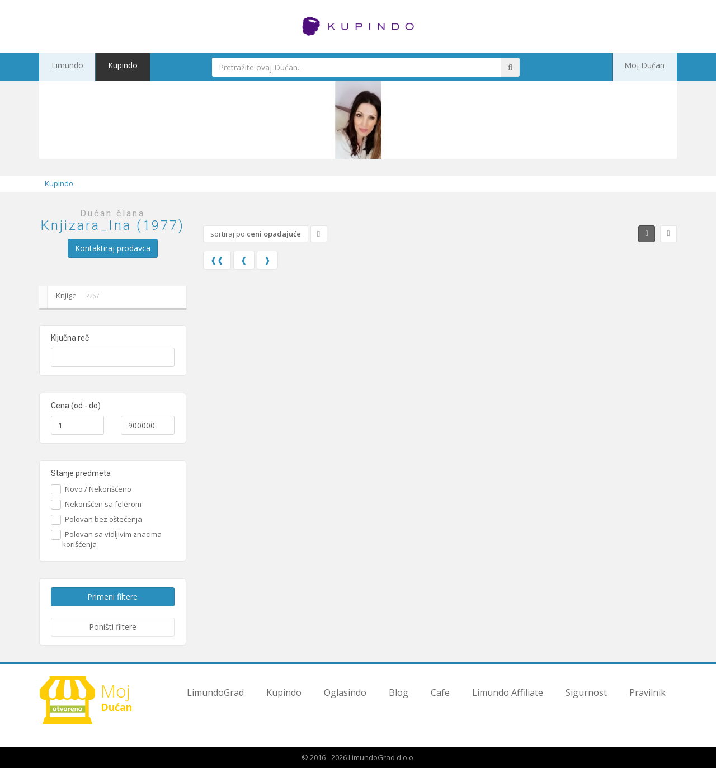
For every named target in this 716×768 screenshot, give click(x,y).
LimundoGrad (215, 692)
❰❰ (217, 260)
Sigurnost (586, 692)
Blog (398, 692)
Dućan (89, 699)
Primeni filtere (112, 596)
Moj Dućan (650, 67)
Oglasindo (345, 692)
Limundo (62, 67)
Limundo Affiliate (507, 692)
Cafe (440, 692)
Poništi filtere (112, 626)
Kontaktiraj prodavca (112, 248)
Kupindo (108, 67)
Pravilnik (647, 692)
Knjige (71, 297)
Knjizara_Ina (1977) (113, 225)
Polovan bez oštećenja (102, 519)
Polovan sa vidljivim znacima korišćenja (112, 539)
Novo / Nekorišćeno (96, 489)
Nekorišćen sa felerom (102, 504)
